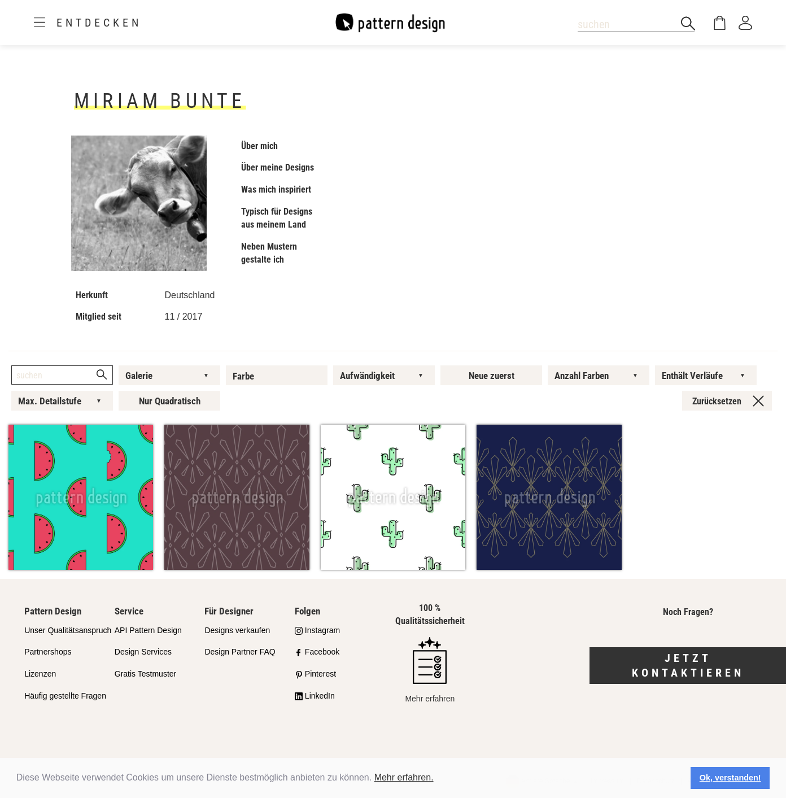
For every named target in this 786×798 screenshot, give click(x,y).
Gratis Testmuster (145, 673)
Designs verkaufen (237, 630)
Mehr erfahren (430, 670)
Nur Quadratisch (169, 401)
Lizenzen (40, 673)
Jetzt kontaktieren (688, 665)
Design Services (143, 651)
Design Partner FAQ (239, 651)
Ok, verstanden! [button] (730, 777)
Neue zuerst (491, 375)
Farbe (243, 376)
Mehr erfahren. (404, 777)
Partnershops (47, 651)
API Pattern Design (148, 630)
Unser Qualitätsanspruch (67, 630)
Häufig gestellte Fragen (65, 695)
